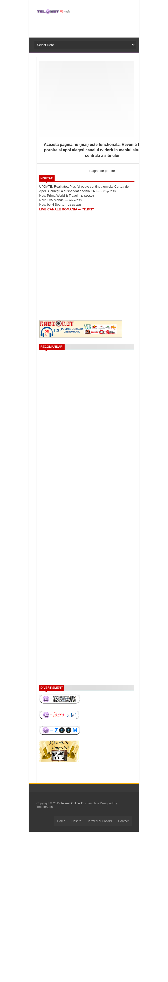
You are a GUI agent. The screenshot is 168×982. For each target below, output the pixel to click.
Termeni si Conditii (99, 821)
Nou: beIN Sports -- (60, 204)
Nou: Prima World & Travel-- (66, 195)
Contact (123, 821)
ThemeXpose (45, 807)
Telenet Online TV (73, 803)
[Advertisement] (81, 247)
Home (61, 821)
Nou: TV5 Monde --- (60, 200)
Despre (76, 821)
